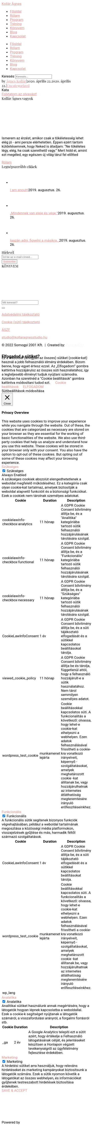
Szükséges (15, 471)
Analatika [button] (9, 997)
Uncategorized (18, 85)
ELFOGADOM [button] (33, 387)
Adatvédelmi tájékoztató (21, 314)
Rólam (15, 15)
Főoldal (16, 11)
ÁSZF (6, 330)
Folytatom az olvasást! (19, 94)
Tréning (16, 24)
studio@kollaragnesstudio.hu (24, 337)
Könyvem (17, 28)
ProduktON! (75, 345)
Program (16, 20)
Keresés (8, 76)
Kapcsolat (18, 36)
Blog (13, 32)
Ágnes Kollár (16, 81)
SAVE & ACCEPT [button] (14, 1090)
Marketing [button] (9, 1057)
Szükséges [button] (10, 467)
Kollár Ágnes (11, 4)
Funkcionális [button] (11, 812)
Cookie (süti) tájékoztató (21, 322)
